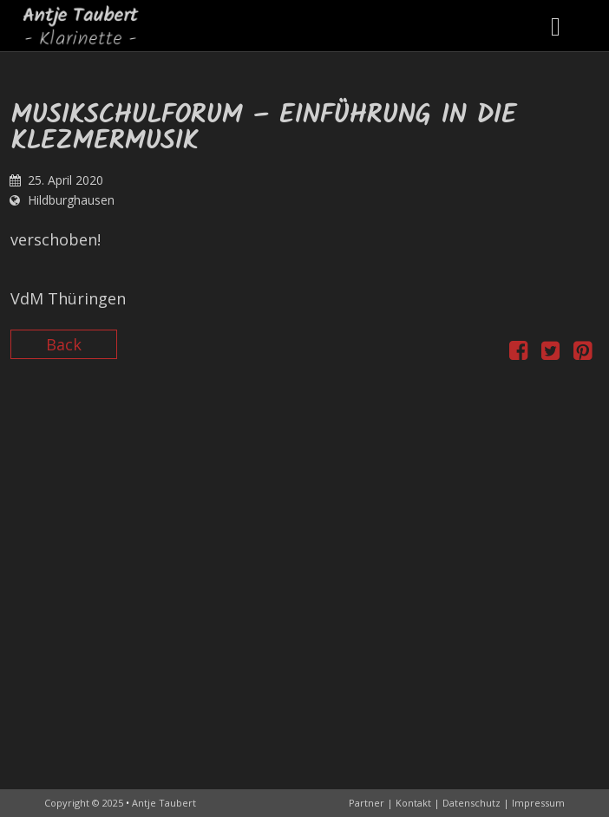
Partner (366, 802)
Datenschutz (471, 802)
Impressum (538, 802)
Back (64, 344)
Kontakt (413, 802)
